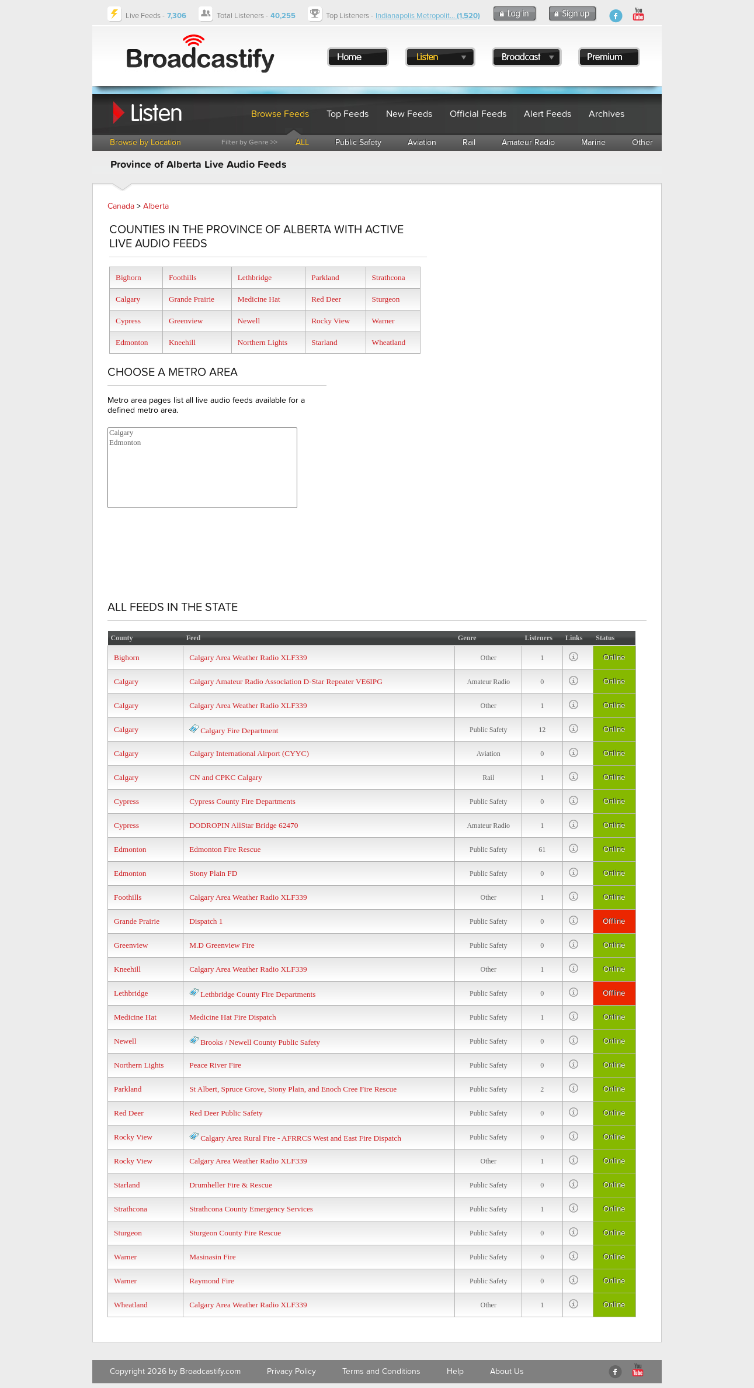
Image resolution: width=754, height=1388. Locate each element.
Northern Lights (263, 342)
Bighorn (128, 277)
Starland (324, 342)
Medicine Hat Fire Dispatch (232, 1017)
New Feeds (409, 114)
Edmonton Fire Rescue (224, 849)
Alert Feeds (547, 114)
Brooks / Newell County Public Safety (260, 1042)
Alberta (156, 206)
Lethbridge (255, 277)
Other (642, 142)
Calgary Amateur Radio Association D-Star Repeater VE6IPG (286, 681)
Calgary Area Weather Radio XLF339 (248, 657)
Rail (469, 142)
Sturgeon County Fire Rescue (235, 1232)
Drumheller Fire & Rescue (230, 1184)
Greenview (186, 320)
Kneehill (182, 342)
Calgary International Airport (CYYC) (249, 753)
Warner (383, 320)
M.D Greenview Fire (221, 945)
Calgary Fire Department (239, 730)
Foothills (182, 277)
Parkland (325, 277)
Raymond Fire (211, 1280)
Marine (593, 142)
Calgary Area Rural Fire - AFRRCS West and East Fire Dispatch (300, 1138)
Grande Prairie (191, 299)
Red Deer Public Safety (225, 1113)
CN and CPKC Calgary (225, 777)
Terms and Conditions (381, 1371)
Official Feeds (478, 114)
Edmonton (132, 342)
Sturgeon (386, 299)
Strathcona (388, 277)
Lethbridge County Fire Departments (257, 994)
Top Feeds (347, 114)
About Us (507, 1371)
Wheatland (389, 342)
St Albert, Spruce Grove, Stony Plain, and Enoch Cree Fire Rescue (293, 1089)
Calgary (128, 299)
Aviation (422, 142)
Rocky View (330, 320)
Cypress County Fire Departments (242, 801)
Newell (249, 320)
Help (455, 1371)
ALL (302, 142)
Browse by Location (145, 142)
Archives (606, 114)
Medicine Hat (259, 299)
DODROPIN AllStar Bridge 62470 (243, 825)
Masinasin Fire (212, 1256)
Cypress (128, 320)
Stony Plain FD (213, 873)
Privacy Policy (291, 1371)
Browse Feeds (280, 114)
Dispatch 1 (206, 921)
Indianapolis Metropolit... (428, 15)
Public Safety (358, 142)
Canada (120, 206)
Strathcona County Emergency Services (251, 1208)
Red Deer (326, 299)
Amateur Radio (528, 142)
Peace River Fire (215, 1065)
